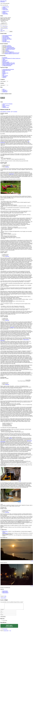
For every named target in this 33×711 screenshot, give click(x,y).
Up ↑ (10, 631)
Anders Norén (6, 631)
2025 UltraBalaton (5, 36)
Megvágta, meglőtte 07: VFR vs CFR (8, 62)
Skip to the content (3, 0)
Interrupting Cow (11, 51)
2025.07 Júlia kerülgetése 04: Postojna (8, 63)
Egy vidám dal (4, 57)
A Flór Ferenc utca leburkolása (7, 103)
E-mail (3, 104)
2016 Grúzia (4, 40)
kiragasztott (12, 327)
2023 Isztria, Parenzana (6, 38)
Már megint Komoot (8, 46)
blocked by (9, 627)
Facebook (4, 106)
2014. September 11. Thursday (5, 111)
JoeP (11, 111)
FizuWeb (3, 71)
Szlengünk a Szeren (5, 107)
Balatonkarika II (5, 533)
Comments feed (5, 90)
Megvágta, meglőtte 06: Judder (7, 64)
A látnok (3, 59)
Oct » (4, 30)
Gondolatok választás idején (10, 48)
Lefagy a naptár (4, 60)
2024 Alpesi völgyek (5, 37)
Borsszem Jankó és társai (6, 70)
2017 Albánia (4, 39)
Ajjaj (3, 74)
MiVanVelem (2, 1)
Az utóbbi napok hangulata (10, 49)
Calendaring (4, 76)
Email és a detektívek (5, 105)
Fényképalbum (4, 8)
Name (1, 612)
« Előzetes (2, 597)
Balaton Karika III (5, 592)
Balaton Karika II (5, 591)
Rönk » (5, 597)
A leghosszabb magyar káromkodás (8, 69)
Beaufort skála (11, 173)
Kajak (20, 194)
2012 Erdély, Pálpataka (6, 41)
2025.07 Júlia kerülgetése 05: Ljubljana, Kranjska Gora (11, 58)
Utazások (3, 7)
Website (1, 615)
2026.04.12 (9, 45)
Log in (3, 89)
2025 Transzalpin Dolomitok (7, 35)
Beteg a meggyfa (5, 75)
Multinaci (4, 73)
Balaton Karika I (5, 531)
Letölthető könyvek (5, 6)
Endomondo (7, 166)
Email (1, 614)
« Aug (1, 30)
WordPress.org (4, 91)
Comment (2, 610)
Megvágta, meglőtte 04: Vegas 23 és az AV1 (12, 52)
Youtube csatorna (5, 9)
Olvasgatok (7, 50)
